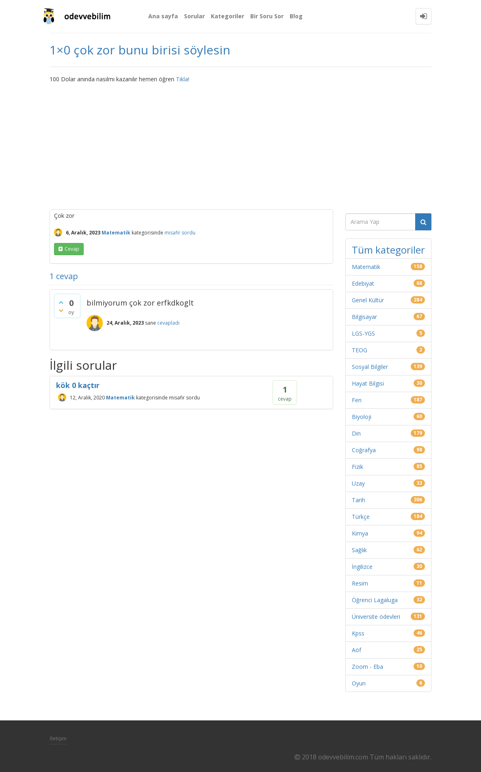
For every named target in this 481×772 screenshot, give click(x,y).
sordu (188, 232)
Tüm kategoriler (388, 249)
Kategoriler (227, 16)
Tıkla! (182, 79)
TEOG (359, 350)
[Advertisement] (240, 144)
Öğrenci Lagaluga (375, 600)
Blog (296, 16)
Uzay (358, 483)
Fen (357, 400)
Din (356, 433)
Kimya (360, 533)
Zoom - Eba (367, 666)
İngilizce (362, 566)
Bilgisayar (364, 317)
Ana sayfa (163, 16)
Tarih (358, 500)
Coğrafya (364, 450)
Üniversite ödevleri (376, 616)
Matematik (116, 232)
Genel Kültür (368, 300)
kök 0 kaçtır (78, 385)
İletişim (58, 738)
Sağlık (359, 550)
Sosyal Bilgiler (370, 367)
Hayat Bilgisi (368, 383)
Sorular (194, 16)
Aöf (356, 650)
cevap (72, 248)
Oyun (359, 683)
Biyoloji (361, 417)
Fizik (357, 467)
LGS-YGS (363, 333)
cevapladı (168, 322)
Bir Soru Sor (267, 16)
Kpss (358, 633)
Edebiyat (363, 283)
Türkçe (361, 516)
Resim (360, 583)
